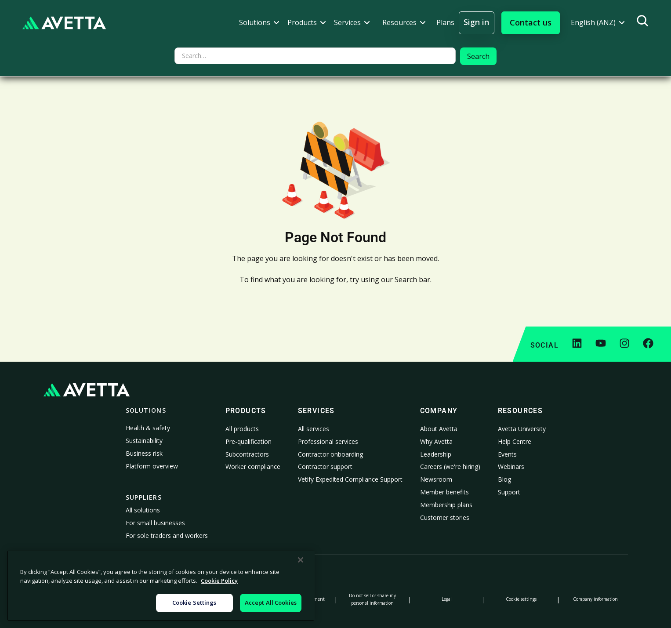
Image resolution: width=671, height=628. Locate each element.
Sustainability (144, 440)
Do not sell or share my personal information (372, 599)
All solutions (143, 510)
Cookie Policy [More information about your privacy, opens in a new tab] (219, 580)
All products (242, 429)
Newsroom (436, 479)
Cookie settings (521, 599)
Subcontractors (247, 454)
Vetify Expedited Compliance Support (350, 479)
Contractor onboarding (330, 454)
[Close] (300, 560)
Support (509, 492)
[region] (161, 585)
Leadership (435, 454)
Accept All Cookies (271, 602)
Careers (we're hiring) (450, 466)
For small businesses (155, 523)
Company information (595, 599)
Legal (447, 599)
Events (507, 454)
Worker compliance (252, 466)
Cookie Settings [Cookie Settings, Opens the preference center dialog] (194, 602)
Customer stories (444, 517)
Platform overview (152, 466)
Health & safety (148, 428)
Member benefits (444, 492)
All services (313, 429)
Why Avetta (436, 441)
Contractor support (325, 466)
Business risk (144, 453)
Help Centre (514, 441)
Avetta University (522, 429)
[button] (259, 23)
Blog (504, 479)
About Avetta (438, 429)
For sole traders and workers (167, 535)
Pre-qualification (248, 441)
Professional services (328, 441)
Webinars (511, 466)
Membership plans (446, 505)
